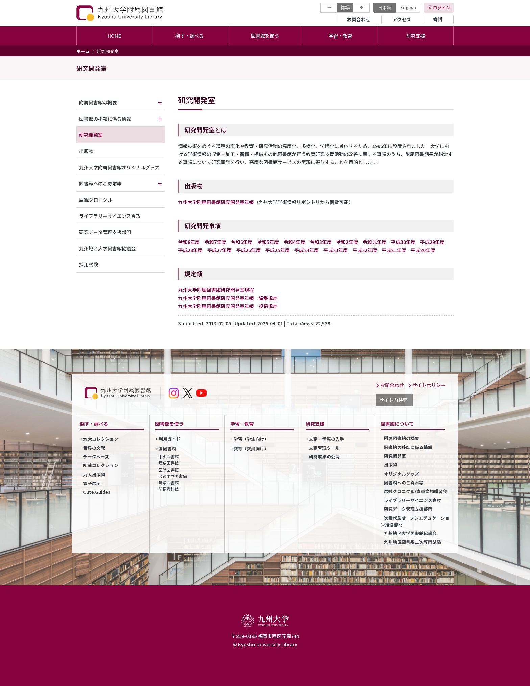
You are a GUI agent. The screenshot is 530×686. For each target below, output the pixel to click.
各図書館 (167, 448)
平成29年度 (432, 241)
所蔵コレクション (100, 465)
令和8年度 (189, 241)
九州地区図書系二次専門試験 (412, 542)
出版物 (86, 151)
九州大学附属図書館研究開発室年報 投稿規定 (228, 306)
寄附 (437, 19)
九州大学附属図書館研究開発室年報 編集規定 (228, 298)
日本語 (384, 7)
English (408, 7)
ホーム (83, 51)
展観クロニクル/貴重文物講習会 (415, 491)
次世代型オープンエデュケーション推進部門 (415, 521)
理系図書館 (169, 463)
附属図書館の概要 (98, 102)
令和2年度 (347, 241)
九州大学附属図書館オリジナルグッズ (119, 167)
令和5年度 (268, 241)
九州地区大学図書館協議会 (107, 248)
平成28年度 (190, 250)
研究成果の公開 (324, 456)
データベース (96, 456)
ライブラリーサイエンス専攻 (110, 215)
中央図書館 (169, 456)
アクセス (401, 19)
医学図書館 (169, 470)
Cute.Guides (96, 492)
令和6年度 (241, 241)
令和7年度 (215, 241)
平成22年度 (365, 250)
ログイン (442, 7)
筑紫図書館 (169, 482)
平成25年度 (277, 250)
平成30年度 (403, 241)
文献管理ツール (324, 447)
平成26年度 (248, 250)
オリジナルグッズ (401, 474)
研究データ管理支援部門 (105, 232)
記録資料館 (169, 489)
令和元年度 (374, 241)
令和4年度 (294, 241)
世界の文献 (94, 447)
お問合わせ (358, 19)
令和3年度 (321, 241)
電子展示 (92, 483)
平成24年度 (306, 250)
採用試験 (88, 264)
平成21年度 (394, 250)
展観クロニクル (95, 199)
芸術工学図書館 (173, 476)
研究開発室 (91, 134)
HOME (114, 35)
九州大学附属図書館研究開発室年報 (216, 202)
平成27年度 (219, 250)
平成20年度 (423, 250)
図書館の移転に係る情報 (105, 118)
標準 (345, 7)
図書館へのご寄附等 (100, 183)
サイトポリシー (426, 385)
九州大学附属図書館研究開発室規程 (216, 289)
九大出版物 (94, 474)
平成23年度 (335, 250)
